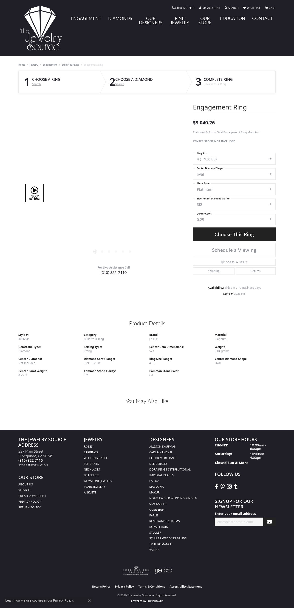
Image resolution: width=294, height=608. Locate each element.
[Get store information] (33, 465)
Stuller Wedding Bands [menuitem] (168, 538)
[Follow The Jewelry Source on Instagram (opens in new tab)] (229, 486)
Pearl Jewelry (94, 487)
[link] (183, 8)
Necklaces (92, 469)
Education (232, 18)
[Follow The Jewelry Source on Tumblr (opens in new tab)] (235, 486)
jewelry (34, 64)
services (24, 490)
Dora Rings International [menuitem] (170, 469)
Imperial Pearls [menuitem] (161, 475)
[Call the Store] (30, 460)
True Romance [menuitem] (160, 544)
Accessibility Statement (186, 586)
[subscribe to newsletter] (269, 522)
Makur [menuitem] (154, 492)
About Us (25, 484)
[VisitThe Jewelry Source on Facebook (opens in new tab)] (216, 486)
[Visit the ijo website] (163, 571)
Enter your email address (235, 513)
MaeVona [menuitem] (156, 487)
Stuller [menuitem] (155, 532)
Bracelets (91, 475)
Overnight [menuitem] (157, 509)
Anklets (90, 492)
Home (21, 64)
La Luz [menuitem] (154, 481)
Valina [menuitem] (154, 550)
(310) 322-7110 (114, 272)
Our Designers (150, 20)
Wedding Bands (96, 458)
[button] (209, 8)
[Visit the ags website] (136, 571)
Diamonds (120, 18)
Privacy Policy (29, 501)
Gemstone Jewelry (98, 481)
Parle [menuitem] (153, 515)
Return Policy (29, 507)
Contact (262, 18)
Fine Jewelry (179, 20)
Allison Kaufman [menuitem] (162, 446)
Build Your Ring (70, 64)
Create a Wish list (32, 496)
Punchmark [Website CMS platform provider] (155, 601)
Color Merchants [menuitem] (163, 458)
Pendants (91, 464)
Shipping (213, 271)
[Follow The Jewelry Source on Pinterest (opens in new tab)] (222, 486)
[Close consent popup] (89, 600)
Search (36, 84)
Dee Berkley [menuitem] (158, 464)
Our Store (205, 20)
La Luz (153, 339)
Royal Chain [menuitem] (158, 527)
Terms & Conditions (152, 586)
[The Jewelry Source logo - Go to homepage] (43, 28)
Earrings (91, 452)
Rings (88, 446)
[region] (112, 193)
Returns (256, 271)
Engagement (86, 18)
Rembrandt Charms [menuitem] (164, 521)
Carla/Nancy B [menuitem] (160, 452)
